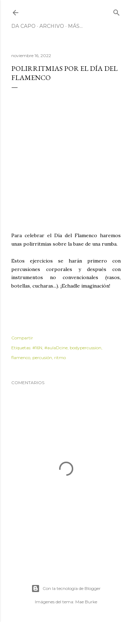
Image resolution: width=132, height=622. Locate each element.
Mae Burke (86, 601)
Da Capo (23, 26)
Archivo (51, 26)
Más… (75, 26)
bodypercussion (85, 347)
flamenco (20, 357)
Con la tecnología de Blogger (66, 588)
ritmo (60, 357)
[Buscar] (116, 11)
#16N (37, 347)
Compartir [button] (22, 337)
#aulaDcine (56, 347)
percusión (42, 357)
